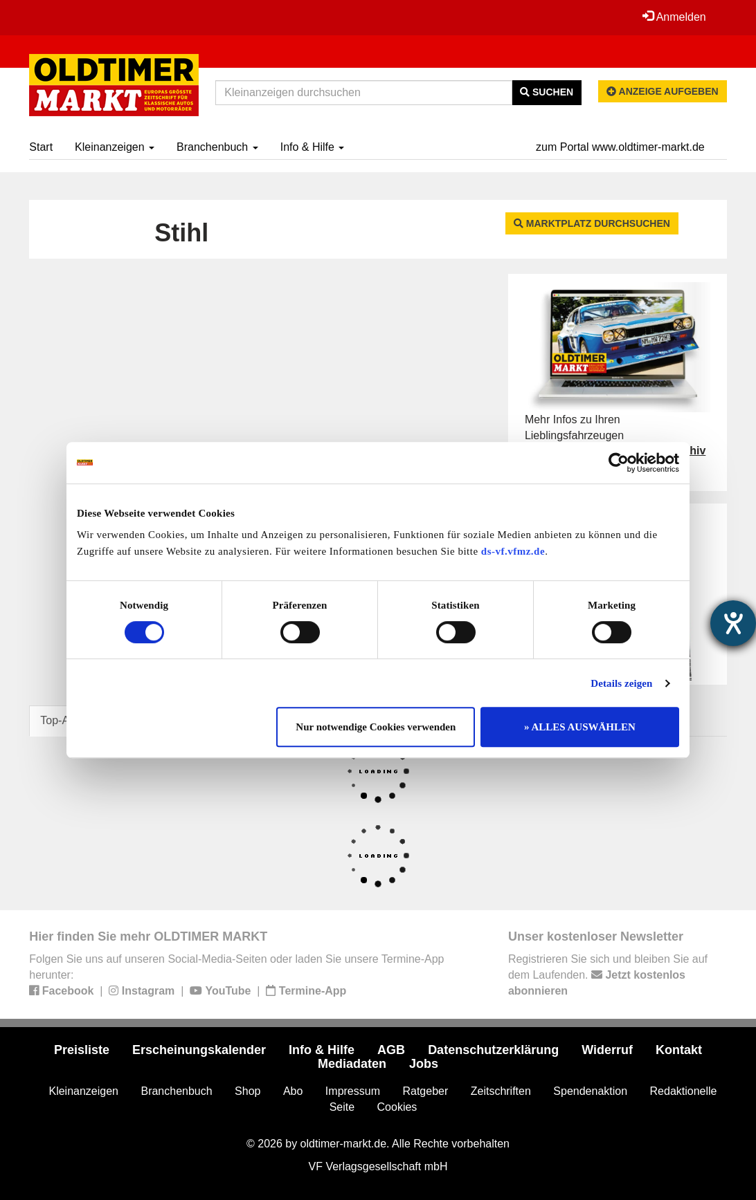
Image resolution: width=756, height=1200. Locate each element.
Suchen (546, 92)
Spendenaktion (590, 1091)
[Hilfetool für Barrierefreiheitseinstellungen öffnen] (733, 623)
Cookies (397, 1107)
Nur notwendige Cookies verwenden (376, 726)
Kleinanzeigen (114, 147)
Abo (293, 1091)
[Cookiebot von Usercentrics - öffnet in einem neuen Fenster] (618, 462)
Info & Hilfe (312, 147)
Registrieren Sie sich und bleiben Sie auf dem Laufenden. (608, 975)
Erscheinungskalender (199, 1050)
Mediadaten (352, 1064)
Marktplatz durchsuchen (592, 223)
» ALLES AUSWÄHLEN (580, 726)
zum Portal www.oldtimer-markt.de (620, 147)
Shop (247, 1091)
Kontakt (679, 1050)
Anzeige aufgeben (662, 91)
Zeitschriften (501, 1091)
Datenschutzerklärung (493, 1050)
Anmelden (674, 16)
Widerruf (607, 1050)
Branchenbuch (217, 147)
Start (41, 147)
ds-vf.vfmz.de (513, 551)
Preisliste (81, 1050)
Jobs (423, 1064)
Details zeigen (621, 683)
